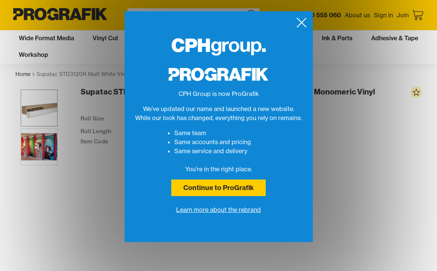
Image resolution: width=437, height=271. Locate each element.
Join (403, 15)
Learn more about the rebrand (218, 209)
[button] (33, 118)
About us (357, 15)
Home (25, 74)
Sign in (383, 15)
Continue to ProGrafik (218, 187)
